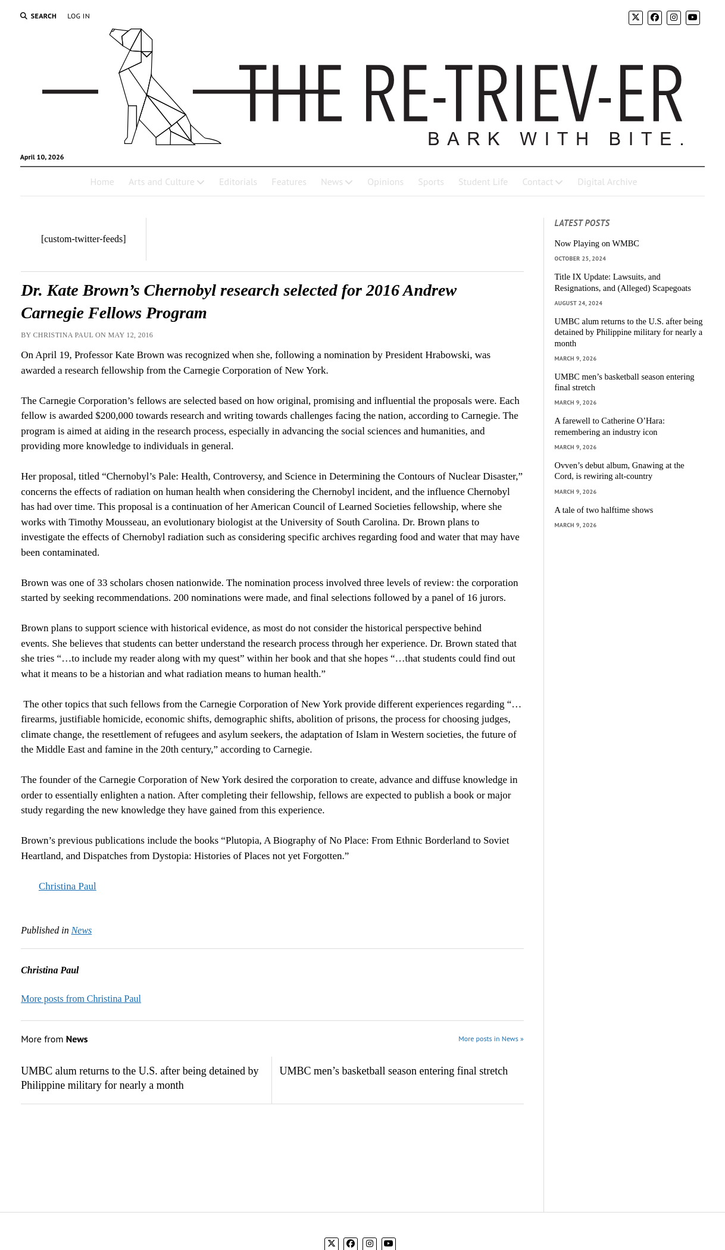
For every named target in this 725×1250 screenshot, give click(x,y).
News (332, 181)
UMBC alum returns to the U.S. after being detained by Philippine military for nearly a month (139, 1078)
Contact (537, 181)
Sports (431, 181)
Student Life (483, 181)
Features (289, 181)
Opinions (385, 181)
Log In (78, 15)
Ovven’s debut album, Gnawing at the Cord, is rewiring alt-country (620, 470)
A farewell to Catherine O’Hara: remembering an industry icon (610, 426)
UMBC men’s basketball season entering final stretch (393, 1071)
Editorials (238, 181)
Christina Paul (67, 886)
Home (102, 181)
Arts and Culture (162, 181)
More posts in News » (490, 1038)
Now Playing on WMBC (597, 243)
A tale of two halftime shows (604, 510)
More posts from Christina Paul (81, 999)
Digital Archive (607, 181)
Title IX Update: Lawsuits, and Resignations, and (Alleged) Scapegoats (623, 282)
